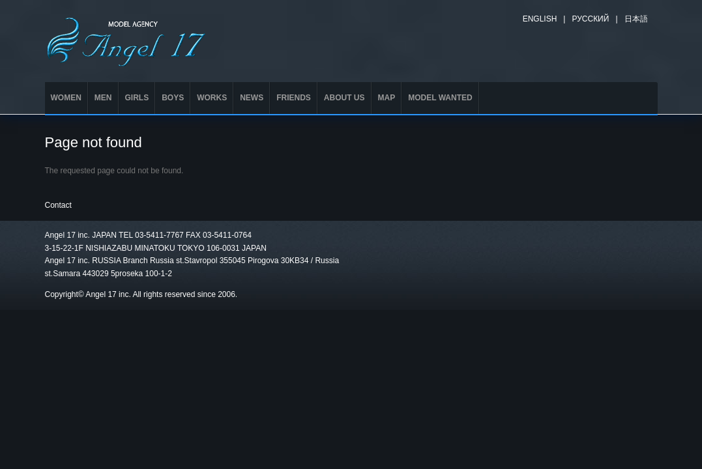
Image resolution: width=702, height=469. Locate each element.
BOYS (173, 97)
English (540, 18)
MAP (387, 97)
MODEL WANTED (440, 97)
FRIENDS (293, 97)
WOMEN (66, 97)
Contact (58, 205)
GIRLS (137, 97)
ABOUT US (344, 97)
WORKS (212, 97)
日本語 (636, 18)
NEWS (251, 97)
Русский (590, 18)
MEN (103, 97)
